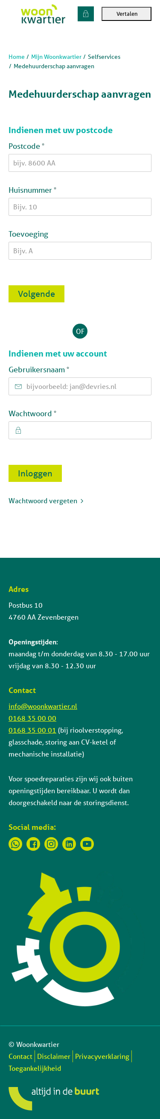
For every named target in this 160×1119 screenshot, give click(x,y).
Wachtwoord (49, 413)
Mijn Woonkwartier (56, 57)
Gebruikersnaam (56, 369)
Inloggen (35, 473)
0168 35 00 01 (32, 729)
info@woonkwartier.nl (43, 706)
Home (17, 57)
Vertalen (126, 13)
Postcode (44, 146)
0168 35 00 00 (32, 717)
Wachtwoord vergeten (43, 500)
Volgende (36, 293)
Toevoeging (28, 233)
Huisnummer (49, 189)
